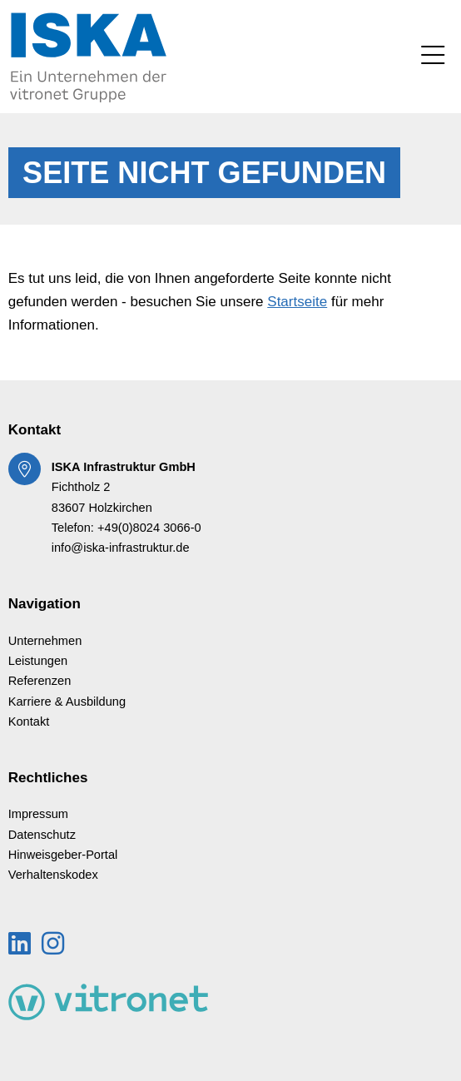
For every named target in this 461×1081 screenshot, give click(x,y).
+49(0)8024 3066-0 (149, 527)
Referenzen (40, 680)
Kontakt (29, 721)
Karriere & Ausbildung (67, 701)
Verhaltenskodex (53, 874)
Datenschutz (42, 834)
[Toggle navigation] (433, 56)
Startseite (297, 302)
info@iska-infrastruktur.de (121, 547)
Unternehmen (45, 640)
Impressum (38, 814)
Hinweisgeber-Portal (63, 854)
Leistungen (38, 660)
